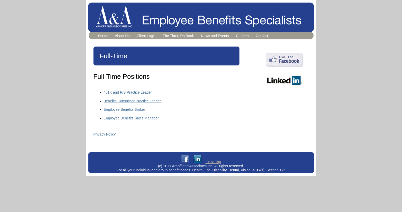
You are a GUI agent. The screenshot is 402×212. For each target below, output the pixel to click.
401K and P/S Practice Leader (128, 92)
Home (103, 36)
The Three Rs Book (178, 36)
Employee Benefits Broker (124, 109)
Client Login (146, 36)
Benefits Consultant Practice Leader (132, 101)
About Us (122, 36)
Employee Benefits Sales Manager (131, 118)
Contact (262, 36)
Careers (242, 36)
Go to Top (213, 162)
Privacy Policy (104, 134)
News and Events (215, 36)
